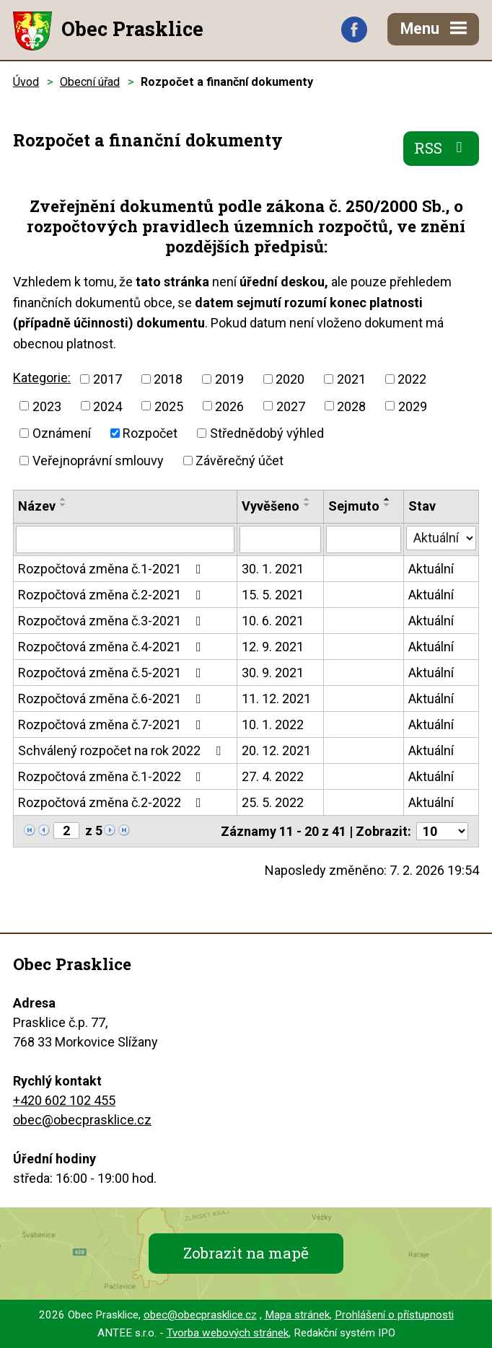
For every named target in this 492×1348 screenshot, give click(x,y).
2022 (411, 379)
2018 (168, 379)
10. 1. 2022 (273, 724)
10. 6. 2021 (273, 620)
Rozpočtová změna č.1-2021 (112, 568)
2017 (107, 379)
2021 (351, 379)
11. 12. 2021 (276, 698)
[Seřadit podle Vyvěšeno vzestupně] (307, 499)
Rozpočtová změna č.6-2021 (112, 698)
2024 (107, 405)
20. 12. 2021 (276, 750)
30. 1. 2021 (273, 568)
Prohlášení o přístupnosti (394, 1314)
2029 (412, 405)
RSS (441, 148)
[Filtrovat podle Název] (125, 539)
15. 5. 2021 (273, 594)
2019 (229, 379)
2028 (351, 405)
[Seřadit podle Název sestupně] (63, 505)
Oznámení (61, 433)
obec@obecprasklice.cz (82, 1119)
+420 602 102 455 (64, 1100)
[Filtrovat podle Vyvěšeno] (280, 539)
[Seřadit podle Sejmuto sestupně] (387, 505)
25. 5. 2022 (273, 802)
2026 (229, 405)
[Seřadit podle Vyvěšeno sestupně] (307, 505)
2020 (290, 379)
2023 (46, 405)
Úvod (26, 82)
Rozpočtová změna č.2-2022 (112, 802)
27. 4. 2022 (273, 776)
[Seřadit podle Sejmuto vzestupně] (387, 499)
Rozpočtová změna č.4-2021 (112, 646)
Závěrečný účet (240, 460)
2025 (168, 405)
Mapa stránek (297, 1314)
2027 (290, 405)
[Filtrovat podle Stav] (441, 538)
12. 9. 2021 (273, 646)
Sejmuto (353, 506)
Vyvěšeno (270, 506)
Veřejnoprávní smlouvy (98, 460)
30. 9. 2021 (273, 672)
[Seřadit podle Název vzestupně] (63, 499)
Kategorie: (42, 377)
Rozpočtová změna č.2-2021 (112, 594)
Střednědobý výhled (267, 433)
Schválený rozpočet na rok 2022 (122, 750)
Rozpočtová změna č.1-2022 (112, 776)
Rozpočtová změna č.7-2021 (112, 724)
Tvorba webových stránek (228, 1332)
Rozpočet (150, 433)
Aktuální (431, 568)
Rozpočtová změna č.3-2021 (112, 620)
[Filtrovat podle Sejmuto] (363, 539)
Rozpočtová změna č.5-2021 (112, 672)
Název (37, 506)
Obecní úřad (90, 82)
